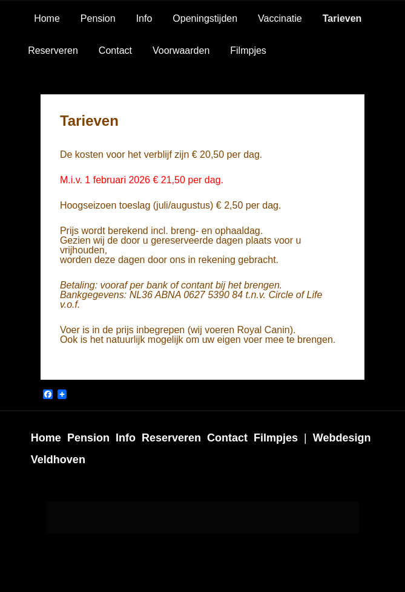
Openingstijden (205, 18)
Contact (115, 50)
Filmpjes (248, 50)
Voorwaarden (181, 50)
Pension (98, 18)
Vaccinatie (280, 18)
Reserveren (53, 50)
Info (144, 18)
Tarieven (342, 18)
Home (47, 18)
